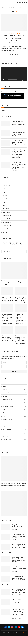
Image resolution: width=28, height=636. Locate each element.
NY (14, 413)
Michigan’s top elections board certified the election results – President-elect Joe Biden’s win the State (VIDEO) (20, 318)
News (14, 33)
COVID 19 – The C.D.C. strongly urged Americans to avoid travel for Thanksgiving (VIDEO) (19, 613)
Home (2, 7)
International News (14, 399)
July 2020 (5, 195)
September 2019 (7, 222)
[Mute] (22, 80)
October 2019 (6, 218)
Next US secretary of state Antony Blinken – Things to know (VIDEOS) (7, 300)
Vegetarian (14, 436)
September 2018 (7, 225)
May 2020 (5, 202)
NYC (14, 416)
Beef (14, 383)
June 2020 (5, 198)
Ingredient (14, 396)
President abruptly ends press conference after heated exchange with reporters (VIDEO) (14, 38)
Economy (14, 389)
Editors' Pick (14, 393)
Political (18, 33)
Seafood (14, 426)
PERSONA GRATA (14, 419)
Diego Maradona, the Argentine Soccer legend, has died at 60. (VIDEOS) (12, 282)
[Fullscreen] (24, 80)
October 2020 (6, 185)
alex (10, 42)
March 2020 (6, 208)
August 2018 (6, 228)
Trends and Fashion (14, 433)
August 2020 (6, 192)
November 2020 (7, 182)
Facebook (3, 110)
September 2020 (7, 188)
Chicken (14, 386)
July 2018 (5, 232)
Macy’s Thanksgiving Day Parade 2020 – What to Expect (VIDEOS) (7, 338)
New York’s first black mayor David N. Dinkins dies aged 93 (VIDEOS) (20, 300)
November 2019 (7, 215)
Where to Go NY (14, 439)
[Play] (3, 80)
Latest (9, 33)
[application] (14, 74)
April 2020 (5, 205)
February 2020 (6, 212)
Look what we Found (14, 406)
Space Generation (14, 429)
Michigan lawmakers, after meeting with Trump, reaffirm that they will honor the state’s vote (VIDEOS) (20, 340)
